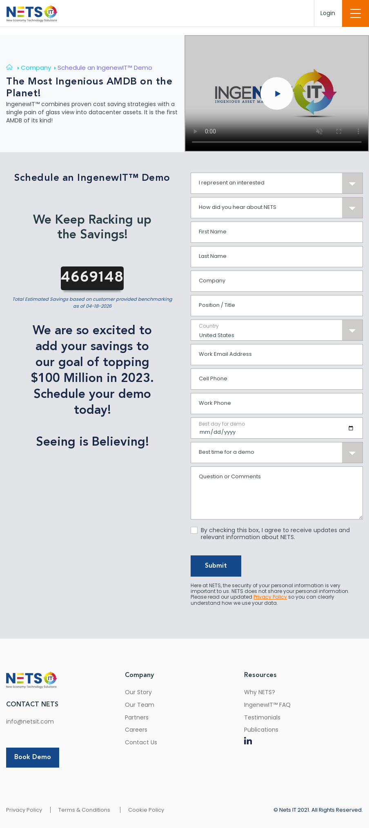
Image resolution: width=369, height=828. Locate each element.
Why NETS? (259, 692)
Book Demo (32, 757)
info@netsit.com (30, 721)
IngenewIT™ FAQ (267, 705)
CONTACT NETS (32, 704)
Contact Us (141, 742)
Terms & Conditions (84, 810)
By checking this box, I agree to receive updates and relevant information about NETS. (275, 533)
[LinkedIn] (248, 742)
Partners (137, 717)
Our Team (139, 705)
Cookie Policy (146, 810)
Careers (136, 730)
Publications (261, 730)
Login (327, 13)
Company (139, 675)
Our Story (138, 692)
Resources (260, 675)
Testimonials (262, 717)
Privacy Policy (24, 810)
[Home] (13, 67)
